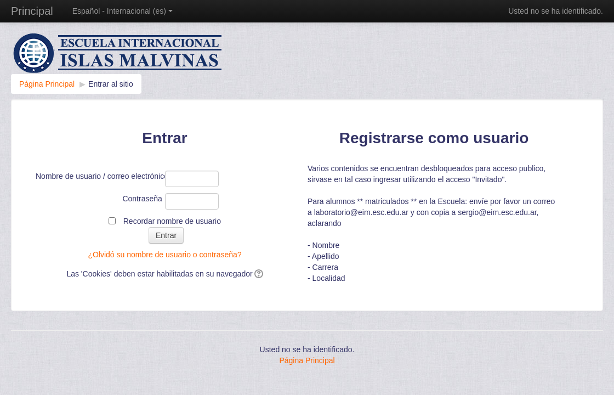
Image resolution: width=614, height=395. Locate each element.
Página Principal (306, 360)
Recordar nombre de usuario (172, 221)
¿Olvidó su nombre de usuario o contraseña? (164, 254)
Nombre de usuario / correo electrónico (99, 176)
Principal (32, 11)
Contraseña (142, 198)
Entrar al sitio (110, 84)
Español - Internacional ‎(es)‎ (122, 11)
